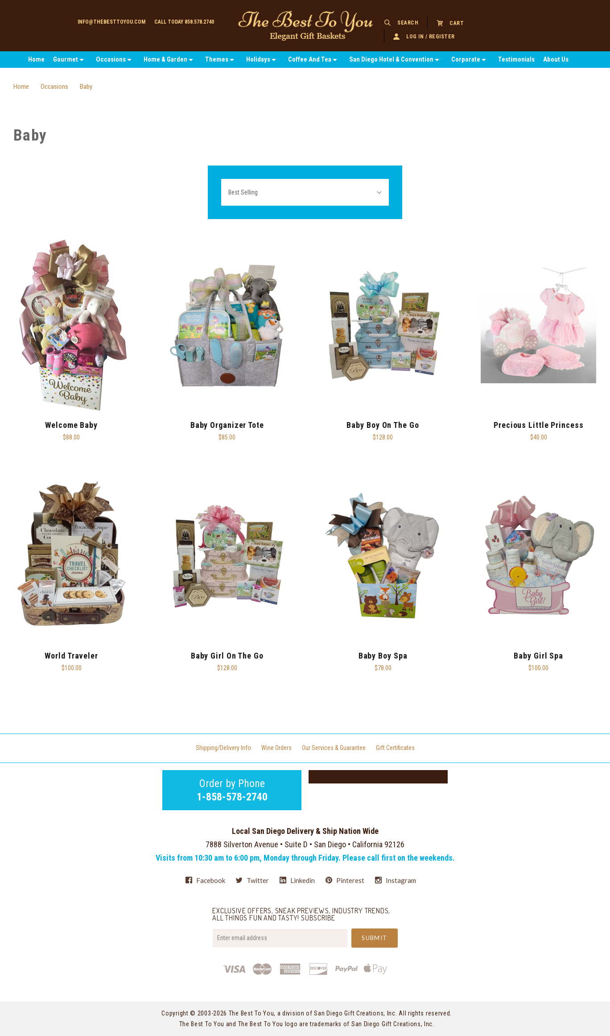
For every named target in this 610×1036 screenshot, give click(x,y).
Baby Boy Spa (383, 655)
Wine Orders (276, 747)
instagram (395, 880)
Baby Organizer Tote (227, 425)
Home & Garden (165, 59)
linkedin (297, 880)
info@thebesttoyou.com (111, 22)
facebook (205, 880)
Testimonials (516, 59)
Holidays (258, 59)
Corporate (465, 59)
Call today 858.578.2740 (184, 22)
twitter (252, 880)
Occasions (111, 59)
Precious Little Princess (539, 425)
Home (36, 59)
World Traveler (71, 655)
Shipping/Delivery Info (223, 747)
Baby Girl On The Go (227, 655)
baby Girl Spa (538, 655)
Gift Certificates (395, 747)
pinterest (345, 880)
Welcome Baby (71, 425)
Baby (86, 87)
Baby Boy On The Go (382, 425)
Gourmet (65, 59)
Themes (216, 59)
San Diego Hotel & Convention (391, 59)
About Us (556, 59)
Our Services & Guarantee (334, 747)
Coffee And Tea (309, 59)
